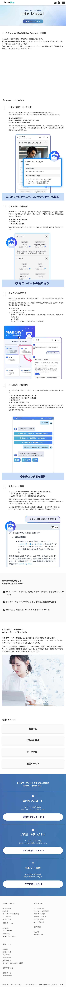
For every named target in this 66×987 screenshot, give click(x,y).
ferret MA (5, 928)
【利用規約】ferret (44, 984)
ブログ (61, 984)
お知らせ (54, 984)
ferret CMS (6, 933)
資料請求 (5, 949)
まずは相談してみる (32, 850)
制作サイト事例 (38, 934)
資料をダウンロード (32, 816)
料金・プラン (7, 919)
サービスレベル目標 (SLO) (11, 914)
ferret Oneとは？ (8, 908)
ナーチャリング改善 (40, 916)
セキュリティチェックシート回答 (13, 963)
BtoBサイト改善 (39, 919)
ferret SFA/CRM (7, 931)
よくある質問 (7, 916)
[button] (63, 2)
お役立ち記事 (7, 960)
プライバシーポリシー (17, 984)
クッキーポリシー (31, 984)
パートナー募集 (7, 975)
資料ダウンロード (59, 2)
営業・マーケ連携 (39, 914)
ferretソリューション (9, 936)
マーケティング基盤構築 (41, 911)
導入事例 (36, 932)
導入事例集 (6, 955)
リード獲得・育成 (39, 908)
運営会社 (5, 984)
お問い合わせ (55, 2)
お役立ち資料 (7, 957)
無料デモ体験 (7, 952)
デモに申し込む (32, 884)
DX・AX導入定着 (39, 922)
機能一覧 (5, 911)
